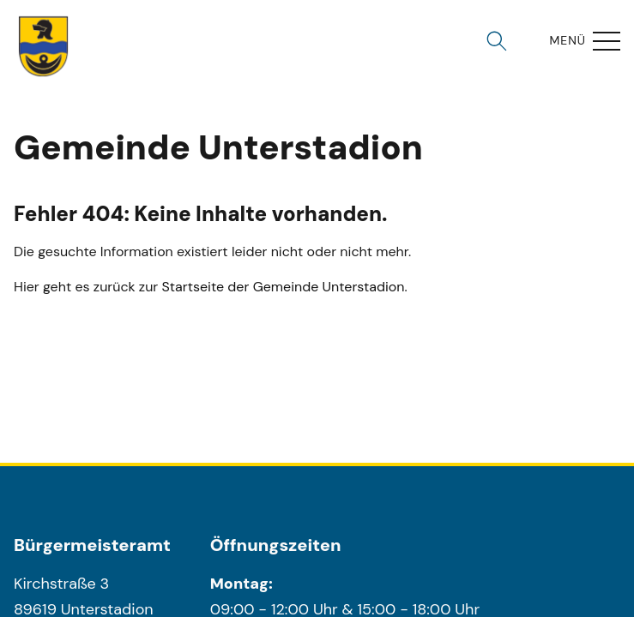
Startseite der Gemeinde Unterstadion (283, 287)
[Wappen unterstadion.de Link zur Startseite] (44, 46)
